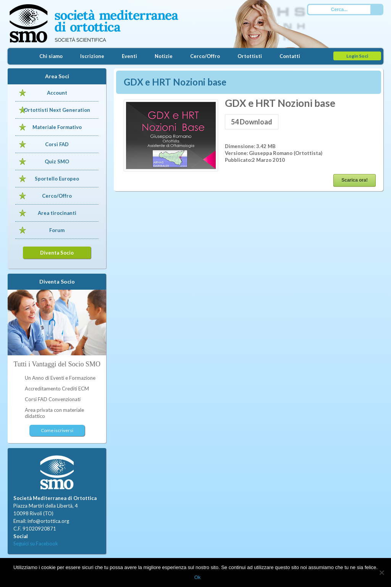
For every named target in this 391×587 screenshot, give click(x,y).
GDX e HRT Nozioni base (175, 81)
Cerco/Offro (205, 56)
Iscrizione (92, 56)
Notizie (164, 56)
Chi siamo (51, 56)
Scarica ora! (354, 180)
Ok (197, 577)
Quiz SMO (57, 161)
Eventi (129, 56)
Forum (57, 230)
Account (57, 93)
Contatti (290, 56)
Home (19, 56)
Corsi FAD (57, 144)
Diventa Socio (57, 253)
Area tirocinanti (57, 213)
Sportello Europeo (57, 179)
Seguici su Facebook (35, 543)
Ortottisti (250, 56)
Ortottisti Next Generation (57, 110)
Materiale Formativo (57, 127)
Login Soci (357, 56)
